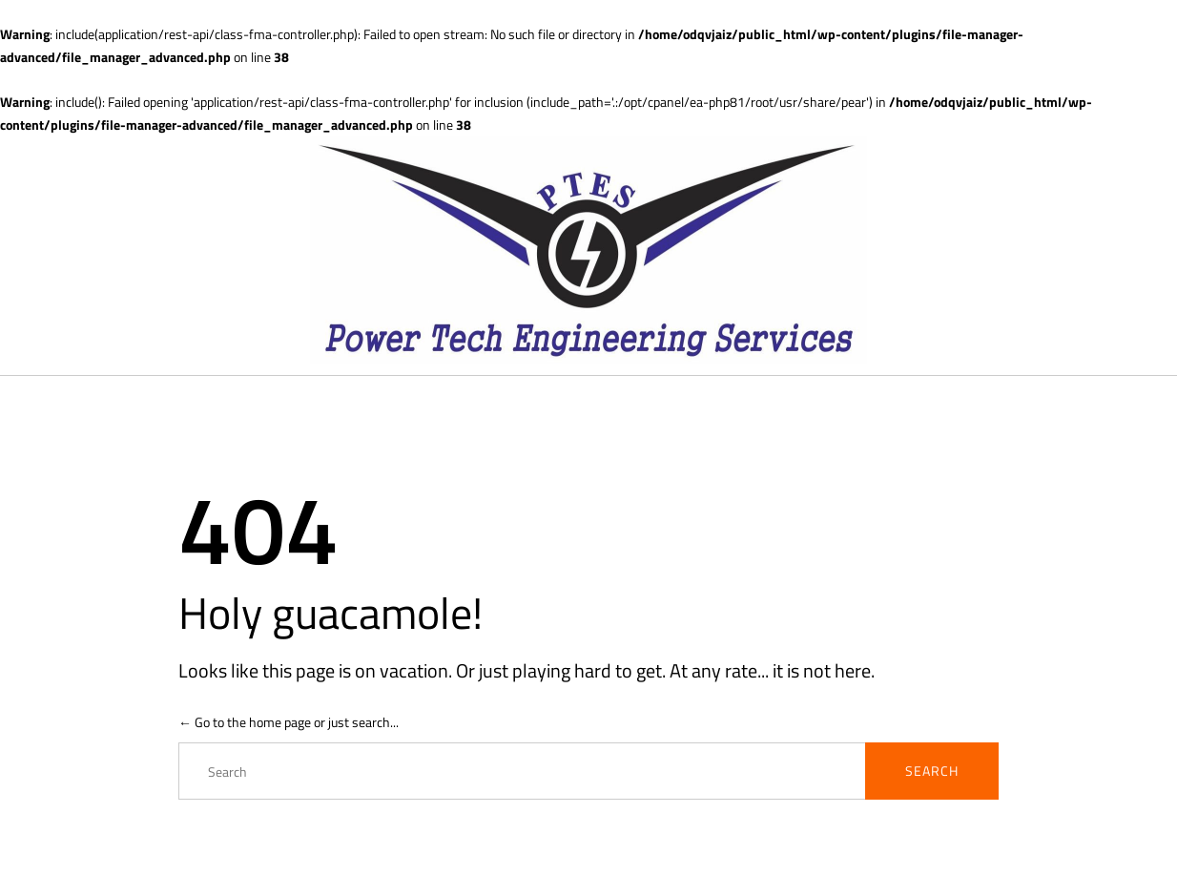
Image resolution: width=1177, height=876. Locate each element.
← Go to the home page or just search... (288, 722)
